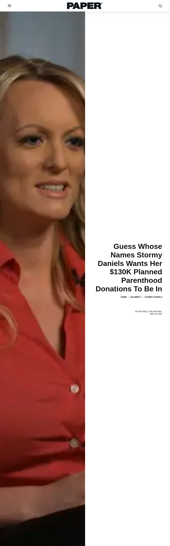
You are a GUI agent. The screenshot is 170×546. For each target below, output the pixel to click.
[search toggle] (160, 6)
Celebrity (135, 297)
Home (124, 297)
